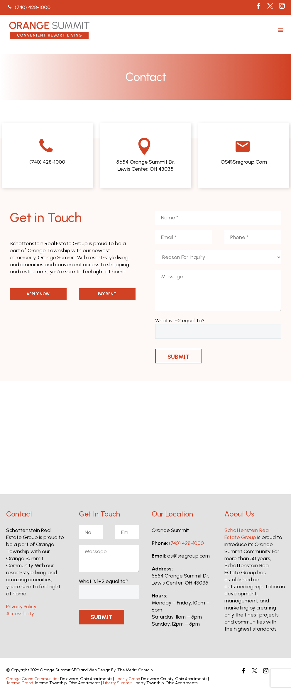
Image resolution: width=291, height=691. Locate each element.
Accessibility (20, 613)
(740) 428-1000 (186, 543)
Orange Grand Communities (32, 678)
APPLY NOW (38, 294)
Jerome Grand (19, 682)
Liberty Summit (117, 682)
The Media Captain (135, 670)
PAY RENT (107, 294)
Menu (280, 30)
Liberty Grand (127, 678)
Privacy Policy (21, 606)
